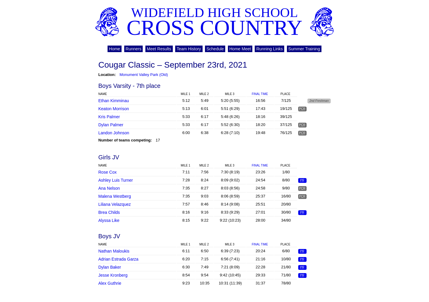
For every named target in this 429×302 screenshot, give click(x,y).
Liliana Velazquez (114, 204)
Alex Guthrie (109, 283)
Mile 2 (204, 94)
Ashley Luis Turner (115, 180)
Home (114, 48)
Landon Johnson (113, 132)
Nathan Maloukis (113, 251)
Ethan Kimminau (113, 100)
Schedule (215, 48)
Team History (189, 48)
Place (285, 94)
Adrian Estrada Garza (118, 259)
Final (260, 94)
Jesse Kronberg (113, 275)
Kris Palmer (109, 116)
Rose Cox (107, 172)
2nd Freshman (319, 100)
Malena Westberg (114, 196)
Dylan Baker (109, 267)
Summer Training (304, 48)
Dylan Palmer (110, 124)
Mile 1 (185, 94)
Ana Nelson (109, 188)
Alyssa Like (108, 220)
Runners (134, 48)
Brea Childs (109, 212)
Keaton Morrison (113, 108)
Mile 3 (229, 94)
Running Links (269, 48)
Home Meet (240, 48)
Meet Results (159, 48)
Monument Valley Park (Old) (143, 74)
